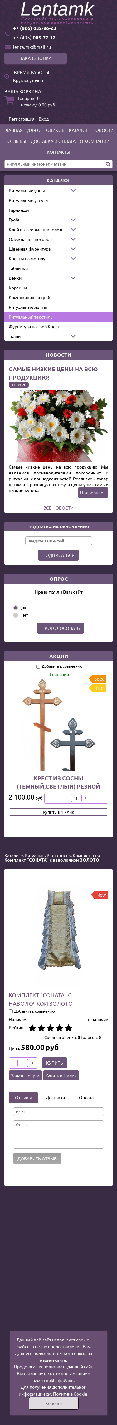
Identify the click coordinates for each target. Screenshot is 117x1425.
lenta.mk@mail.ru (32, 47)
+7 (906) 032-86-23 (34, 28)
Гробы (15, 219)
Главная (13, 130)
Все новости (58, 507)
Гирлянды (19, 210)
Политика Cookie (70, 1393)
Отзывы (16, 141)
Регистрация (22, 119)
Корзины (18, 287)
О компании (95, 141)
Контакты (58, 152)
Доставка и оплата (53, 141)
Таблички (18, 268)
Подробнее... (93, 492)
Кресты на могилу (27, 258)
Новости (103, 130)
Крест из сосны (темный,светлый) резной (58, 782)
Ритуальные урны (27, 190)
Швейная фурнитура (30, 248)
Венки (15, 278)
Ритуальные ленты (28, 307)
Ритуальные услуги (28, 200)
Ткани (15, 336)
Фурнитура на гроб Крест (34, 326)
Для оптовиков (46, 130)
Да (23, 607)
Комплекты (84, 855)
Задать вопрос (25, 1075)
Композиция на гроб (29, 297)
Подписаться (58, 555)
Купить (54, 1062)
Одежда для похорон (30, 239)
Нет (24, 615)
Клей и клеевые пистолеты (37, 229)
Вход (44, 119)
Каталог (78, 130)
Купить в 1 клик (58, 812)
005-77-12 (34, 37)
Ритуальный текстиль (30, 316)
